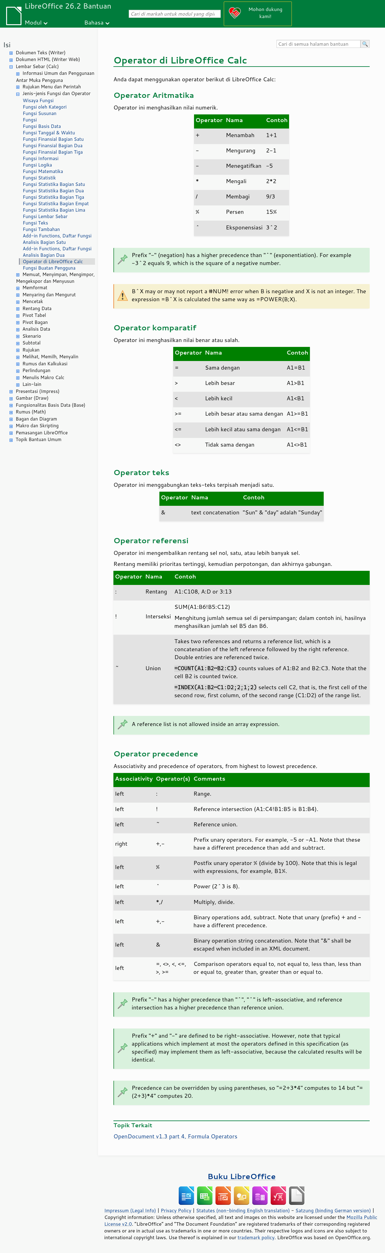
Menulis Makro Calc (43, 377)
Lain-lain (31, 384)
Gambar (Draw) (32, 398)
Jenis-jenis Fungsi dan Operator (56, 93)
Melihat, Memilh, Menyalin (50, 356)
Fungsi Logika (37, 165)
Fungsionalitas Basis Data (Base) (51, 405)
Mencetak (32, 301)
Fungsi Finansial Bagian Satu (53, 139)
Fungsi (30, 120)
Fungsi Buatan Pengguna (49, 268)
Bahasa (93, 22)
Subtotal (31, 343)
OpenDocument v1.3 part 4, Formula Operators (175, 1136)
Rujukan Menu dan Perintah (51, 86)
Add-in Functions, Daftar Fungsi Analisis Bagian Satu (57, 239)
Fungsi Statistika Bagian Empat (56, 203)
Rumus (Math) (31, 412)
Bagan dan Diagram (36, 419)
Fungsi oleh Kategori (45, 107)
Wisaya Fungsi (38, 100)
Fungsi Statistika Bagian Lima (54, 210)
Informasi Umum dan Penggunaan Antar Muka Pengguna (55, 76)
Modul (33, 22)
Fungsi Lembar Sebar (45, 216)
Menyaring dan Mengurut (49, 294)
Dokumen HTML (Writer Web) (48, 59)
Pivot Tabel (34, 315)
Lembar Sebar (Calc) (37, 66)
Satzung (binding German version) (333, 1210)
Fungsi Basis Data (42, 126)
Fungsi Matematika (43, 171)
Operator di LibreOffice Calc (53, 261)
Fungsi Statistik (39, 178)
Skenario (31, 336)
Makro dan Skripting (37, 425)
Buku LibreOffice (242, 1176)
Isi (6, 44)
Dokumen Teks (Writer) (41, 52)
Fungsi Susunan (39, 113)
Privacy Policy (176, 1210)
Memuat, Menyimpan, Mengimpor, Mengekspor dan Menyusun (55, 278)
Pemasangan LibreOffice (42, 432)
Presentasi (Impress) (37, 391)
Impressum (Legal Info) (130, 1210)
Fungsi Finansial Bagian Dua (52, 145)
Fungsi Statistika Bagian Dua (53, 190)
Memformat (35, 287)
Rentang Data (36, 308)
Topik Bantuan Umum (38, 439)
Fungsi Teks (35, 223)
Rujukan (31, 350)
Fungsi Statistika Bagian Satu (54, 184)
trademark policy (256, 1237)
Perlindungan (36, 370)
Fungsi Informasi (41, 158)
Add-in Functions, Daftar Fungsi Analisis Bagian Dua (57, 251)
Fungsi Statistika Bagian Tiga (53, 197)
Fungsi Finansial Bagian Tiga (53, 152)
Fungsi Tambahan (41, 229)
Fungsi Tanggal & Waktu (49, 132)
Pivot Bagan (35, 322)
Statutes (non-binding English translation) (243, 1210)
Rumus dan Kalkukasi (44, 363)
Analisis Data (36, 329)
